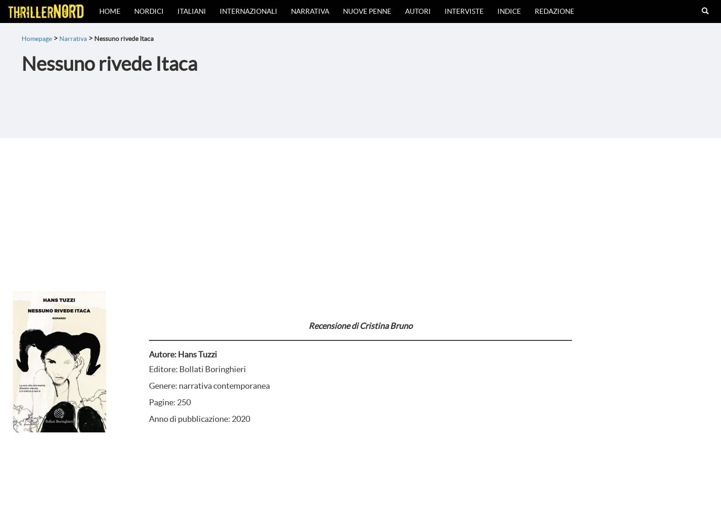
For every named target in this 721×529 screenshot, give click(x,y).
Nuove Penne (367, 11)
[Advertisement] (360, 207)
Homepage (37, 38)
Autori (418, 11)
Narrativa (310, 11)
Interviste (464, 11)
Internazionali (248, 11)
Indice (509, 11)
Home (109, 11)
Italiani (191, 11)
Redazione (554, 11)
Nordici (149, 11)
